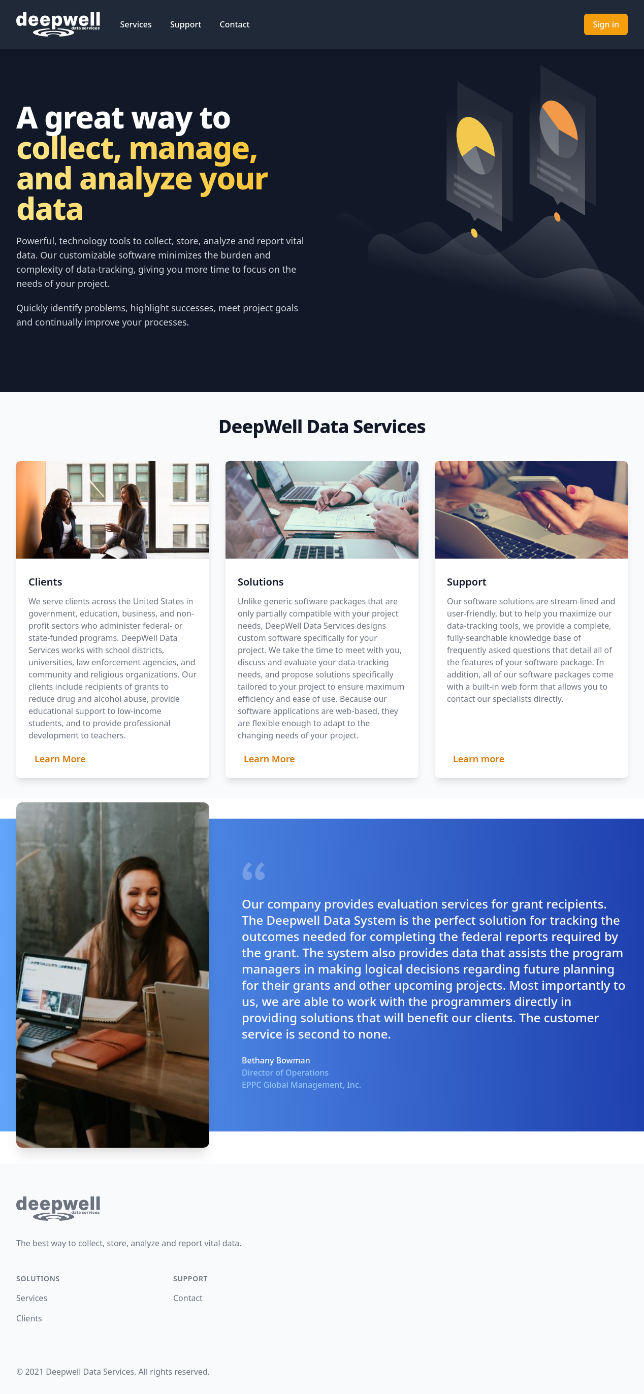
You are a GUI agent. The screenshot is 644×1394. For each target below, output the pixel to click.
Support (187, 24)
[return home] (322, 1208)
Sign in (606, 24)
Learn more (478, 759)
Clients (29, 1318)
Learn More (60, 759)
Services (137, 24)
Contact (235, 24)
